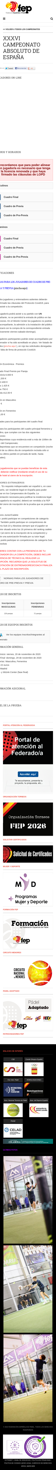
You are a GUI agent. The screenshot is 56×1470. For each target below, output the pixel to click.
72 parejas (38, 613)
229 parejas (8, 613)
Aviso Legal (26, 1463)
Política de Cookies (12, 1463)
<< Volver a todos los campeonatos (21, 29)
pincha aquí (20, 288)
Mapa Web (31, 1466)
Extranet (9, 1460)
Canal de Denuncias (22, 1460)
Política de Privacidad (41, 1460)
